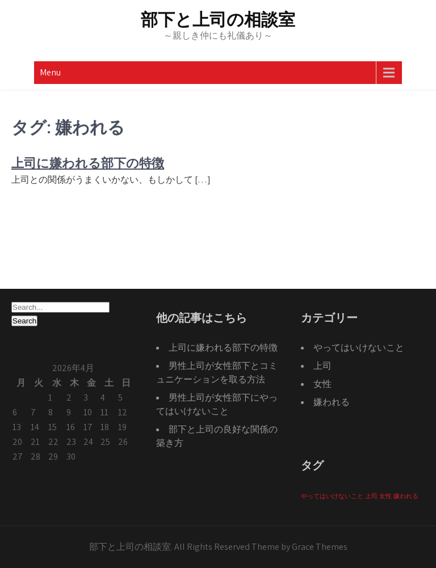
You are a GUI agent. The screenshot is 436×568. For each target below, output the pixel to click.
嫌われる (331, 402)
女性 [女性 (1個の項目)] (385, 496)
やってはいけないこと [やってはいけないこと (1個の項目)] (332, 496)
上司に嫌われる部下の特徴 (87, 163)
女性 (322, 384)
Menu (50, 72)
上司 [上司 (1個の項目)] (371, 496)
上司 (322, 366)
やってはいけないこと (358, 348)
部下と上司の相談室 (218, 20)
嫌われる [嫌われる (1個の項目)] (405, 496)
